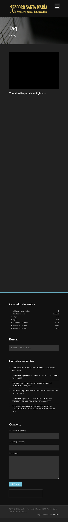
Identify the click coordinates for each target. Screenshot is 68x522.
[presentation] (26, 497)
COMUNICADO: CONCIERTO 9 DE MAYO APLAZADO (33, 368)
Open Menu (57, 6)
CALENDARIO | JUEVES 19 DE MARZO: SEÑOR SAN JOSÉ (35, 391)
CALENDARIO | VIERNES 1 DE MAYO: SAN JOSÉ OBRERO (35, 375)
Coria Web (56, 519)
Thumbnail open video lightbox (27, 93)
